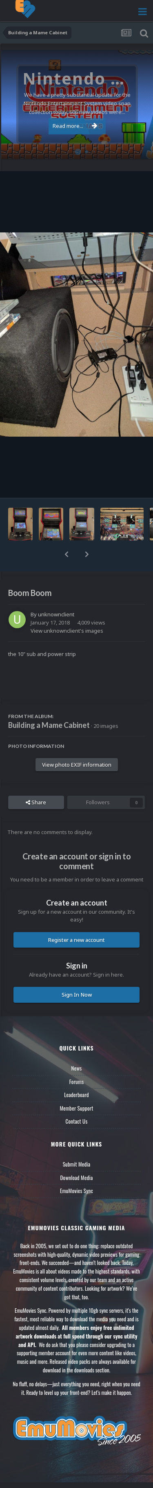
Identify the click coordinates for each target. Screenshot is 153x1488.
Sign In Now (77, 994)
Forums (76, 1082)
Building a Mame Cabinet (49, 725)
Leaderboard (76, 1095)
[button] (66, 554)
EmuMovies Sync (76, 1191)
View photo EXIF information (76, 764)
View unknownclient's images (67, 630)
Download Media (76, 1177)
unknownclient (56, 614)
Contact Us (76, 1121)
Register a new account (76, 940)
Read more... (75, 125)
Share (36, 802)
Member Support (76, 1108)
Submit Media (77, 1164)
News (76, 1068)
